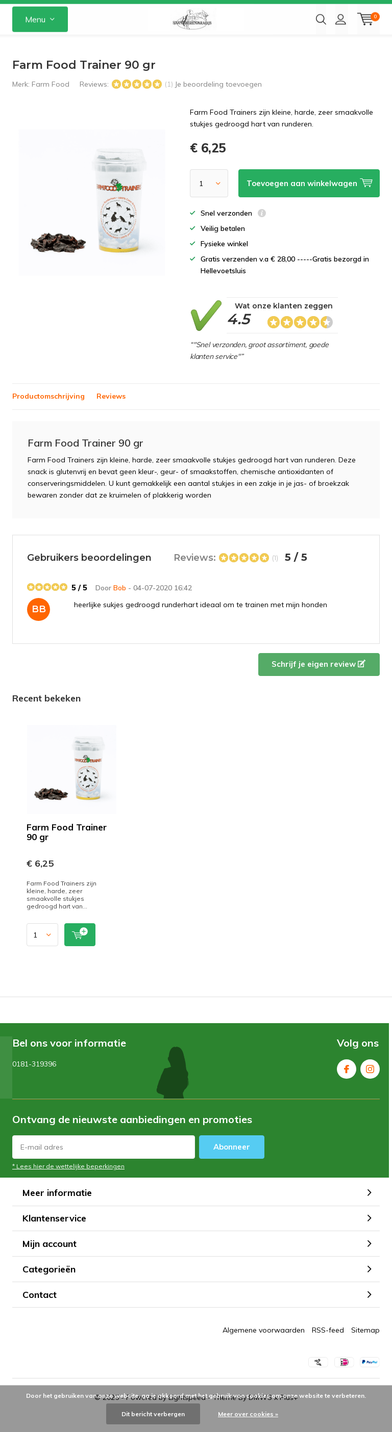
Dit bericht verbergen (153, 1414)
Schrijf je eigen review (318, 679)
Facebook (346, 1082)
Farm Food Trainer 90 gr (67, 847)
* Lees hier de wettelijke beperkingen (68, 1181)
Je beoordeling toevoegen (218, 99)
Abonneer (231, 1162)
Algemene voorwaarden (264, 1345)
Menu (35, 46)
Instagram (370, 1082)
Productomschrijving (48, 411)
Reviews (111, 411)
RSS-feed (328, 1345)
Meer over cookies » (248, 1414)
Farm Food (50, 99)
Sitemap (365, 1345)
